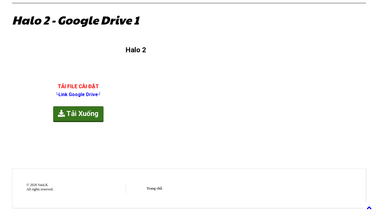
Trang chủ (154, 188)
